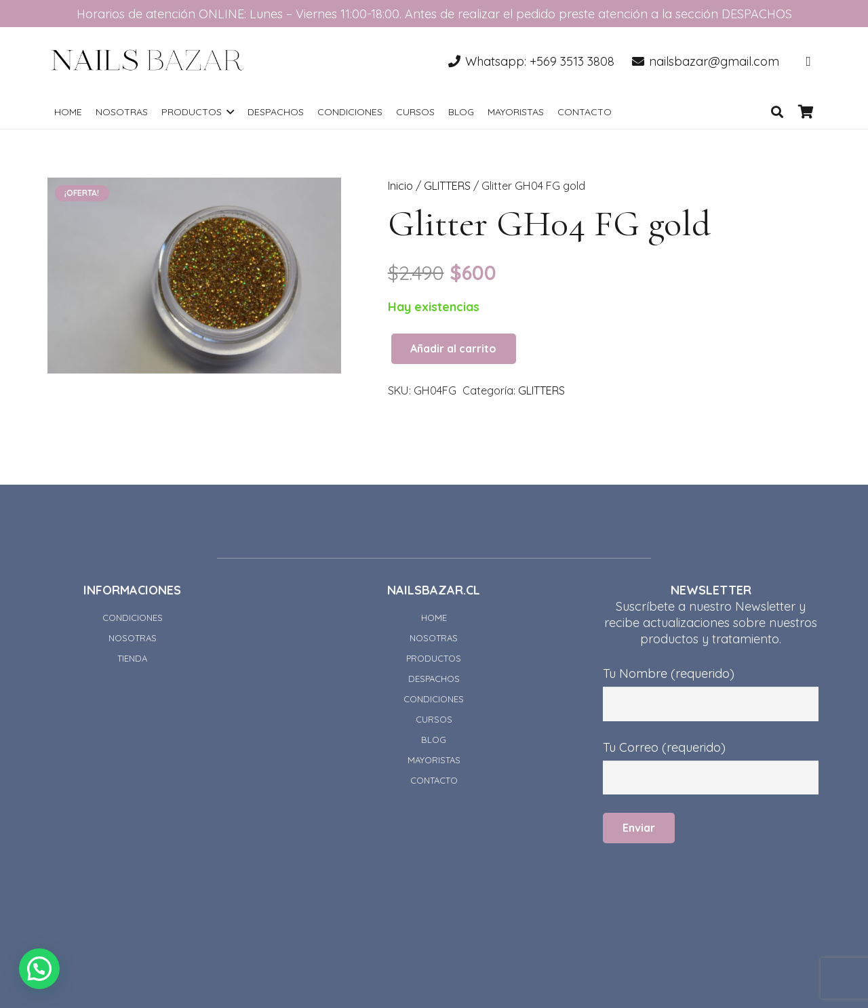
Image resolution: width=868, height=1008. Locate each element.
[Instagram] (808, 61)
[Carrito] (806, 112)
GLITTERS (447, 186)
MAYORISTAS (434, 759)
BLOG (433, 739)
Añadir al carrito (453, 348)
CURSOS (434, 719)
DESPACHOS (434, 678)
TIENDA (132, 658)
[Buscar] (777, 112)
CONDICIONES (132, 617)
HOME (434, 617)
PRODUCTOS (433, 658)
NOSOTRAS (132, 637)
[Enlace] (147, 61)
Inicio (400, 186)
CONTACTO (434, 780)
